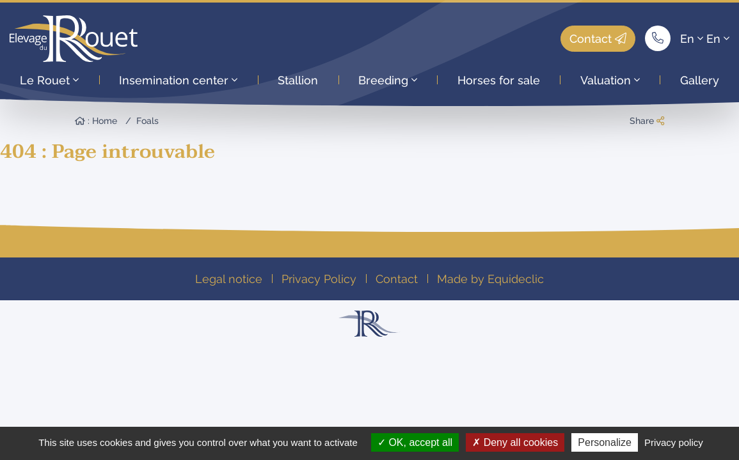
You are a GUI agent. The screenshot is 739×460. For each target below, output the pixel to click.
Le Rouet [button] (49, 80)
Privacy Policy (319, 279)
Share (647, 121)
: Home (96, 121)
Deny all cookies (515, 442)
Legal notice (228, 279)
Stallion (298, 80)
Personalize (605, 442)
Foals (147, 121)
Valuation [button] (610, 80)
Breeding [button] (387, 80)
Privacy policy (673, 442)
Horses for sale (498, 80)
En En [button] (704, 38)
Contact (597, 38)
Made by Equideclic (490, 279)
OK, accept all (414, 442)
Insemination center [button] (178, 80)
